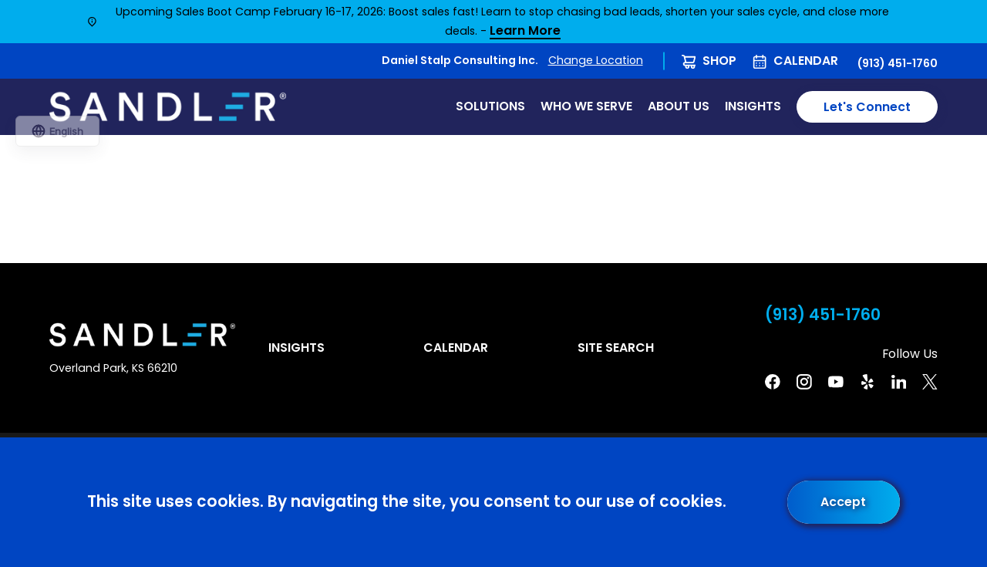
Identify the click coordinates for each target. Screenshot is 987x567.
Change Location (595, 60)
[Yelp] (867, 382)
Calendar (805, 60)
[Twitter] (930, 382)
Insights (296, 347)
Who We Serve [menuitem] (586, 106)
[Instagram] (804, 382)
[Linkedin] (899, 382)
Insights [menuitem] (753, 106)
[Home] (167, 107)
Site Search (616, 347)
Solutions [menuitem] (490, 106)
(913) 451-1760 (897, 63)
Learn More (525, 31)
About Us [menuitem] (678, 106)
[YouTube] (836, 382)
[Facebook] (772, 382)
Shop (719, 60)
